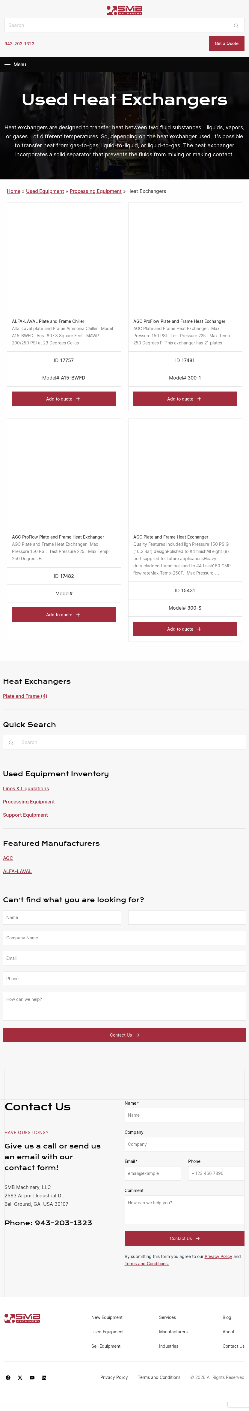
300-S (194, 608)
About (228, 1331)
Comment (134, 1190)
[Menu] (7, 65)
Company (134, 1132)
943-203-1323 (19, 43)
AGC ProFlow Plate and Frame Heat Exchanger (179, 321)
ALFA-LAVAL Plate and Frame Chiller (48, 321)
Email (131, 1161)
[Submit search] (236, 25)
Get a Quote (227, 43)
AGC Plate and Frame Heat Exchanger (170, 536)
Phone (194, 1161)
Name (131, 1103)
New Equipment (107, 1317)
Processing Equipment (29, 802)
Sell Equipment (105, 1346)
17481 (188, 360)
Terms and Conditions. (147, 1263)
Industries (168, 1346)
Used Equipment (45, 191)
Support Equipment (25, 815)
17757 (67, 360)
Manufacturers (173, 1331)
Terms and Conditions (160, 1377)
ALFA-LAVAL (17, 871)
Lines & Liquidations (26, 788)
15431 (188, 590)
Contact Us (125, 1035)
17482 (67, 576)
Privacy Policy (218, 1256)
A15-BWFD (73, 378)
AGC (8, 858)
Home (13, 191)
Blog (227, 1317)
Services (167, 1317)
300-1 (194, 378)
